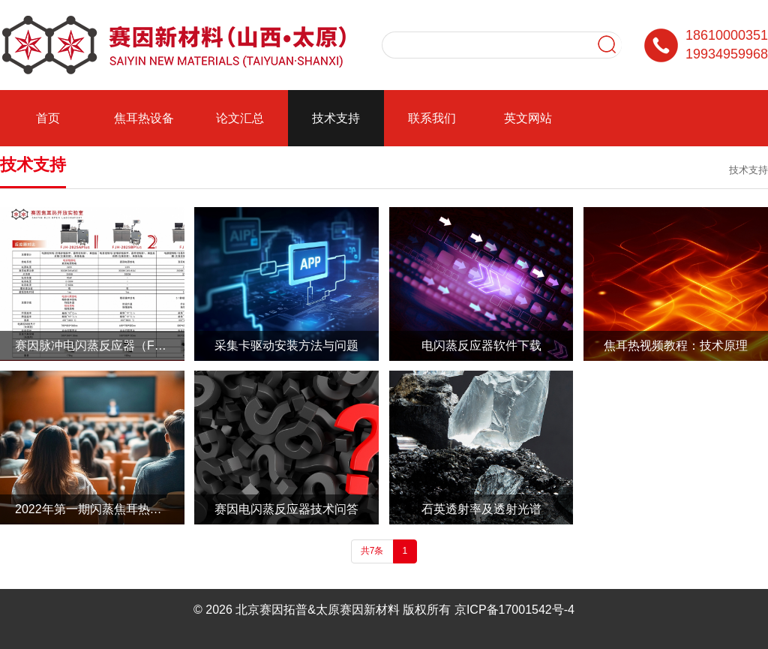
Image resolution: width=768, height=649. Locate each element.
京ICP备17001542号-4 (514, 609)
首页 (48, 118)
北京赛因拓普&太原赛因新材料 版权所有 (343, 609)
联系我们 (432, 118)
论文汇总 (240, 118)
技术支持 (336, 118)
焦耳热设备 (144, 118)
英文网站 (528, 118)
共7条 (372, 550)
